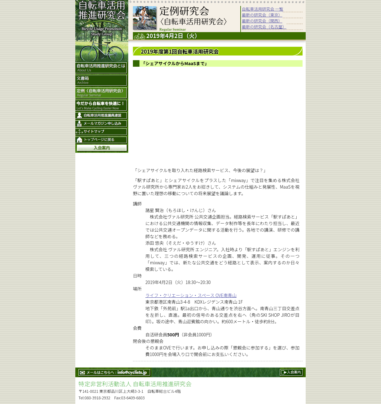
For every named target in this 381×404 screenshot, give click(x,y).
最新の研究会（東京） (262, 15)
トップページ (101, 141)
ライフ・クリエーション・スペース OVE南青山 (191, 295)
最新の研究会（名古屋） (264, 27)
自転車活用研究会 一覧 (262, 9)
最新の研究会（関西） (262, 21)
